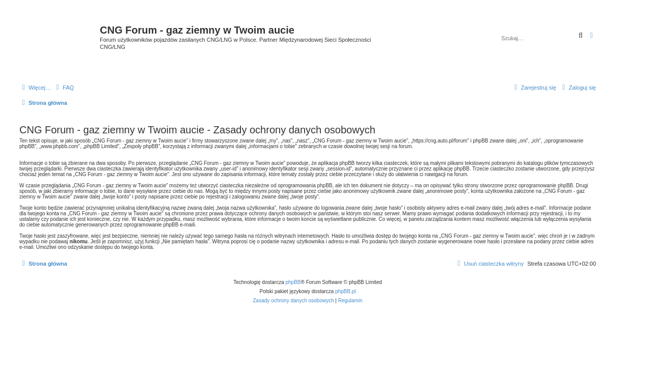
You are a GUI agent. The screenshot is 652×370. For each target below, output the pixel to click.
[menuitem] (63, 87)
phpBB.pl (345, 291)
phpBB (293, 282)
